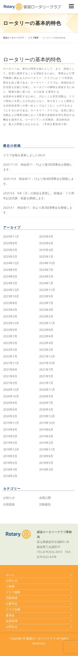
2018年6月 (10, 463)
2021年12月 (47, 356)
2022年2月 (46, 350)
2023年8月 (10, 303)
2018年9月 (10, 456)
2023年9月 (46, 296)
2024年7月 (46, 270)
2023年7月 (46, 303)
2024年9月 (10, 270)
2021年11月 (11, 363)
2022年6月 (46, 336)
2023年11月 (47, 290)
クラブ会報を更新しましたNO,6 (24, 155)
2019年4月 (46, 436)
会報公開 (45, 498)
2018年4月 (10, 469)
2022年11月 (47, 323)
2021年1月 (46, 383)
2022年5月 (10, 343)
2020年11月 (47, 389)
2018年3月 (46, 469)
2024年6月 (10, 276)
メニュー (71, 6)
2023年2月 (46, 316)
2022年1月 (10, 356)
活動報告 (45, 504)
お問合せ (39, 626)
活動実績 (39, 597)
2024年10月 (47, 263)
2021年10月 (47, 363)
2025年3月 (10, 256)
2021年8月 (10, 369)
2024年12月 (11, 263)
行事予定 (39, 603)
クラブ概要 (39, 592)
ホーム (39, 574)
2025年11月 (11, 236)
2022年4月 (46, 343)
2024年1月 (46, 283)
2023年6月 (10, 310)
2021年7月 (46, 369)
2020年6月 (10, 409)
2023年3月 (10, 316)
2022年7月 (10, 336)
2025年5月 (10, 250)
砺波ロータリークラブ (41, 638)
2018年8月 (46, 456)
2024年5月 (46, 276)
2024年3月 (10, 283)
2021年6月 (10, 376)
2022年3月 (10, 350)
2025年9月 (46, 236)
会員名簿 (39, 620)
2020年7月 (46, 403)
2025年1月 (46, 256)
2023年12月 (11, 290)
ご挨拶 (39, 586)
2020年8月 (10, 403)
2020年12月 (11, 389)
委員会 (39, 615)
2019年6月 (46, 429)
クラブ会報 (39, 609)
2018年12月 (11, 449)
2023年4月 (46, 310)
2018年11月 (47, 449)
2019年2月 (46, 443)
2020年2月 (10, 416)
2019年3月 (10, 443)
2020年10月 (11, 396)
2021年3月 (10, 383)
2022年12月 (11, 323)
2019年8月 (10, 429)
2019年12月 (47, 416)
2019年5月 (10, 436)
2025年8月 (10, 243)
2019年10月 (47, 423)
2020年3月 (46, 409)
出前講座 (9, 504)
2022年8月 (46, 330)
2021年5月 (46, 376)
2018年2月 (10, 476)
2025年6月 (46, 243)
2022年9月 (10, 330)
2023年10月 (11, 296)
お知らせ (9, 498)
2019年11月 (11, 423)
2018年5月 (46, 463)
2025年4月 (46, 250)
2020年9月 (46, 396)
